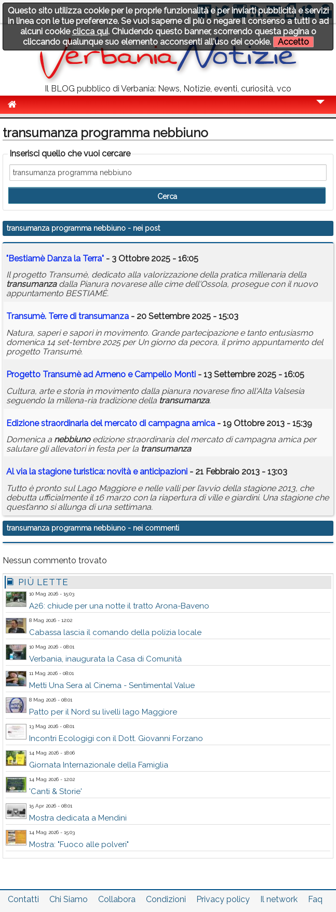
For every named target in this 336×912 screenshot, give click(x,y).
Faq (315, 899)
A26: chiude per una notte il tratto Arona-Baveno (119, 606)
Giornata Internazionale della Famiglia (98, 765)
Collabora (117, 899)
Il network (279, 899)
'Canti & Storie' (55, 791)
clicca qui (90, 31)
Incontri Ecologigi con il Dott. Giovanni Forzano (116, 738)
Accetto (293, 42)
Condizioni (166, 899)
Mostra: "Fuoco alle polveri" (79, 844)
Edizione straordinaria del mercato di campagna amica (110, 423)
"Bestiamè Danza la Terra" (55, 258)
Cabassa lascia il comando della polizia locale (115, 632)
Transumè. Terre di (67, 316)
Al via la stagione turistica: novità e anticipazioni (96, 472)
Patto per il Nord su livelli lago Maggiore (103, 712)
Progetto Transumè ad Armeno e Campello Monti (101, 374)
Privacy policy (223, 899)
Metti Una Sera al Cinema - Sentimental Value (112, 685)
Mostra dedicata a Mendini (78, 818)
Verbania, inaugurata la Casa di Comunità (105, 659)
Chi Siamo (68, 899)
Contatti (23, 899)
